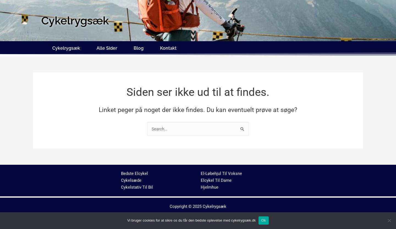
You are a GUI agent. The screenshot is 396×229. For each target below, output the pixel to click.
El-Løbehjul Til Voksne (221, 172)
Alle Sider (107, 47)
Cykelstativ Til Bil (137, 185)
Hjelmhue (209, 185)
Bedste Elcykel (134, 172)
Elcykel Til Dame (216, 179)
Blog (139, 47)
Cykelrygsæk (66, 47)
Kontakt (168, 47)
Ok (263, 220)
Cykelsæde (131, 179)
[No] (389, 220)
